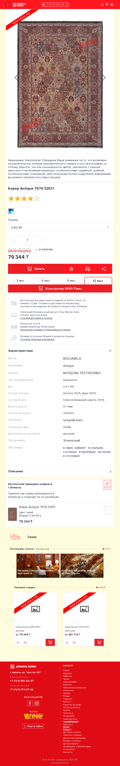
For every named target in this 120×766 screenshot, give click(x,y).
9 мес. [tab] (71, 281)
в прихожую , (88, 452)
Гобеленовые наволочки (74, 687)
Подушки (67, 698)
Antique (68, 366)
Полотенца (68, 713)
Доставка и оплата (72, 732)
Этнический (71, 441)
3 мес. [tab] (20, 281)
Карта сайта (33, 726)
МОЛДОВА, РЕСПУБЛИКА (82, 373)
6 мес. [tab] (46, 281)
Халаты (66, 710)
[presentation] (16, 77)
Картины (67, 684)
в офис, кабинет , (75, 448)
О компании (69, 749)
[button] (103, 549)
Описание (60, 471)
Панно (66, 679)
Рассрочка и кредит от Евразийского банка (45, 329)
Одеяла (66, 693)
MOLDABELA (72, 359)
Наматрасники (70, 719)
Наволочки (68, 690)
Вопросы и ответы (72, 740)
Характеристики (60, 351)
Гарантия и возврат (72, 735)
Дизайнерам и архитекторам (77, 746)
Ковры (66, 670)
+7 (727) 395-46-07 (22, 680)
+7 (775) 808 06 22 (55, 4)
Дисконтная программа (74, 738)
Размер (13, 220)
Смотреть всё (42, 549)
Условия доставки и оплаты (36, 318)
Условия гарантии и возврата (37, 339)
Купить (36, 269)
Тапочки (67, 702)
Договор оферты (71, 743)
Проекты (67, 729)
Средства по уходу (72, 704)
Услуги (66, 726)
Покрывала (68, 716)
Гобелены (67, 676)
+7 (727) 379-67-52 (21, 689)
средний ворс (73, 420)
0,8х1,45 (16, 227)
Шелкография (70, 681)
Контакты (68, 752)
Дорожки (67, 673)
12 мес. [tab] (98, 281)
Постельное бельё (71, 707)
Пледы (66, 696)
